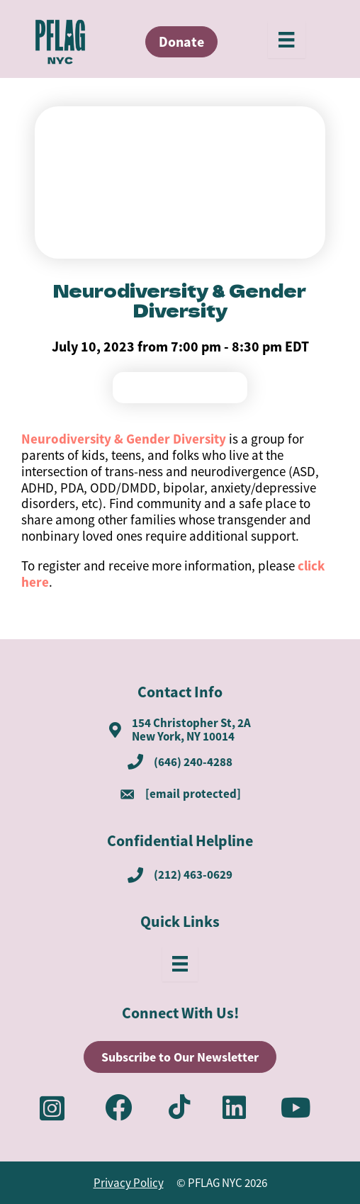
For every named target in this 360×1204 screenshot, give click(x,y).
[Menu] (286, 39)
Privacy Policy (129, 1183)
